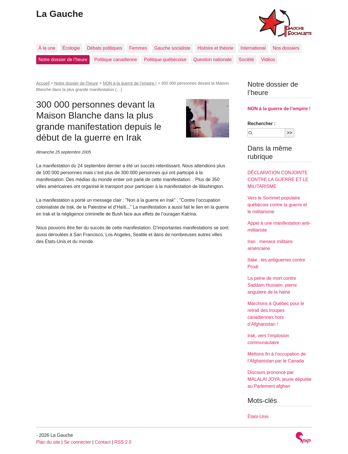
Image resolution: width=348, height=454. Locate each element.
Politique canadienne (115, 59)
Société (246, 59)
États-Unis (258, 416)
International (253, 48)
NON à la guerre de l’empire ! (129, 83)
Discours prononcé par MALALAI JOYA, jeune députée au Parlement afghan (280, 379)
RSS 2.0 (123, 442)
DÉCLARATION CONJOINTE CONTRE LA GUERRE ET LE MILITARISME (278, 179)
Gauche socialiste (172, 48)
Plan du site (48, 442)
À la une (46, 48)
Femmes (138, 48)
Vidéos (268, 59)
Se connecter (77, 442)
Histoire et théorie (215, 48)
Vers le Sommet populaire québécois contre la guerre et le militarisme (277, 204)
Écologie (71, 48)
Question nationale (212, 59)
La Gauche (59, 14)
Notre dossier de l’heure (62, 59)
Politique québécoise (165, 59)
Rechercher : (262, 123)
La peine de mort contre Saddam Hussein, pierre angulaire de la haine (272, 285)
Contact (103, 442)
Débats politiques (104, 48)
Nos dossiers (286, 48)
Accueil (42, 83)
